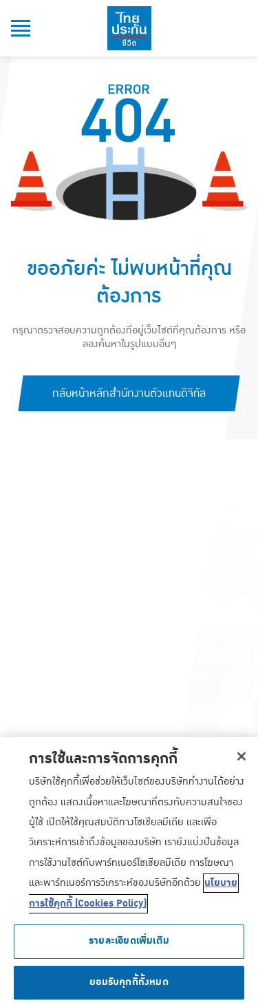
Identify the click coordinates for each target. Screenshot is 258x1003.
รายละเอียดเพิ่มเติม (129, 945)
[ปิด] (241, 760)
